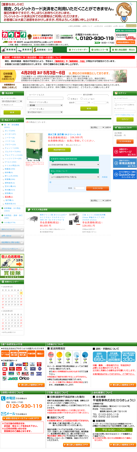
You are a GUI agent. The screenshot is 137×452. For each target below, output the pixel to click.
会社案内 (108, 26)
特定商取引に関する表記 (11, 242)
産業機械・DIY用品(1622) (12, 209)
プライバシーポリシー (10, 249)
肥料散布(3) (10, 183)
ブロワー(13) (10, 144)
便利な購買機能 (75, 26)
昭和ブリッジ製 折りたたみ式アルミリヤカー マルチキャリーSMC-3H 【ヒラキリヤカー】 (53, 217)
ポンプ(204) (10, 131)
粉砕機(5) (9, 172)
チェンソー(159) (12, 148)
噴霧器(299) (10, 169)
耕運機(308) (10, 179)
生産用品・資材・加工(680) (13, 216)
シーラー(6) (10, 138)
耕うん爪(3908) (11, 176)
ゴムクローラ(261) (13, 151)
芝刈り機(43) (10, 186)
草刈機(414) (10, 190)
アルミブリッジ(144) (14, 155)
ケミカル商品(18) (12, 165)
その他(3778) (10, 222)
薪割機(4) (9, 193)
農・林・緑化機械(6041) (11, 126)
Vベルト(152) (10, 162)
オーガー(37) (10, 134)
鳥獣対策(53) (10, 204)
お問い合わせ (119, 26)
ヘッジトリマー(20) (13, 158)
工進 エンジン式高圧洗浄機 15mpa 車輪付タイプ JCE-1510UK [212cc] (93, 217)
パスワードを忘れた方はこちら (124, 115)
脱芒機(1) (10, 200)
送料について (88, 26)
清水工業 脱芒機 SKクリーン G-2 (64, 134)
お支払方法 (99, 26)
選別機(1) (9, 197)
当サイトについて (8, 229)
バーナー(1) (10, 141)
